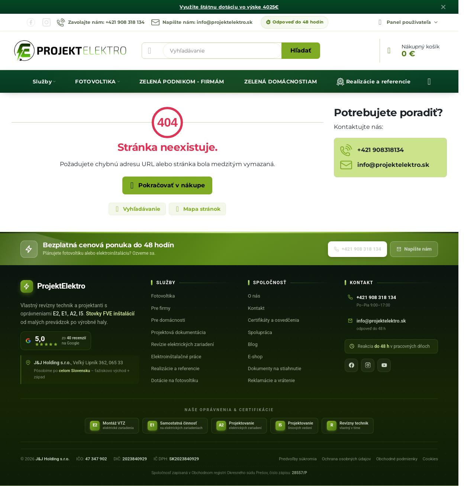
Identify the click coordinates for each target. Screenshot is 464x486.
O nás (254, 296)
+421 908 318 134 (357, 249)
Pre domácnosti (168, 320)
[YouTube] (384, 365)
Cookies (430, 458)
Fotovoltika (163, 296)
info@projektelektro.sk (381, 321)
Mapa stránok (197, 209)
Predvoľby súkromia (298, 458)
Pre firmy (160, 308)
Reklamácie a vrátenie (271, 380)
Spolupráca (260, 332)
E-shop (255, 356)
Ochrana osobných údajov (346, 458)
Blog (253, 344)
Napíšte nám (414, 249)
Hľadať (300, 50)
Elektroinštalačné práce (176, 356)
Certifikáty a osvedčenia (273, 320)
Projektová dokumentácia (178, 332)
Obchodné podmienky (397, 458)
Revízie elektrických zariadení (182, 344)
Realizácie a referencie (175, 368)
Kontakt (256, 308)
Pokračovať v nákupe (166, 185)
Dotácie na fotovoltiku (174, 380)
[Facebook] (351, 365)
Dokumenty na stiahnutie (274, 368)
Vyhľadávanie (136, 209)
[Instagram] (367, 365)
